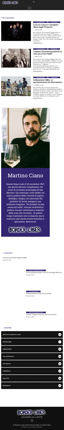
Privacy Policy (35, 425)
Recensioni (54, 49)
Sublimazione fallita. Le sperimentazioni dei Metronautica (47, 81)
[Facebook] (32, 420)
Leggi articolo (38, 43)
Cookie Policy (46, 425)
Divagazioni (54, 22)
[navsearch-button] (34, 2)
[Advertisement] (32, 246)
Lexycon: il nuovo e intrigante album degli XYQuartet (45, 26)
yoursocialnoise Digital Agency (36, 427)
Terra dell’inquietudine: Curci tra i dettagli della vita (43, 272)
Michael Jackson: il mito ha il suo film (38, 293)
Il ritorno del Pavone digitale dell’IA (15, 258)
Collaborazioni (40, 22)
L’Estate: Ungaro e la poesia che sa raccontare (41, 314)
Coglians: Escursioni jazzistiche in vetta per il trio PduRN (47, 52)
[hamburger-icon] (29, 8)
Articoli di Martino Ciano (36, 270)
